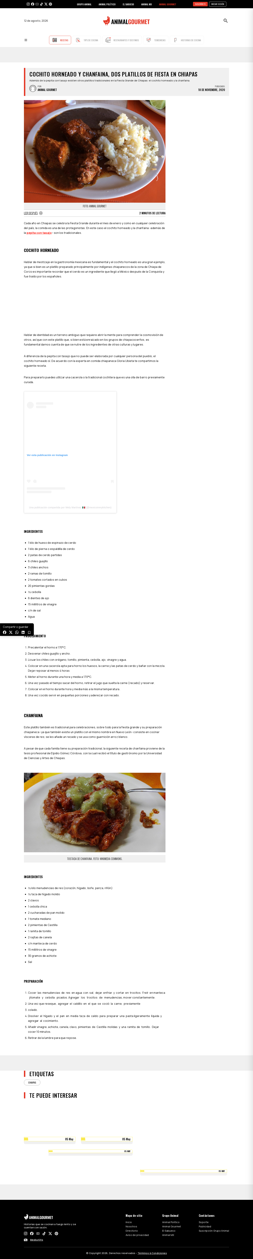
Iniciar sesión (217, 4)
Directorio (132, 1230)
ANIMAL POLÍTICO (107, 4)
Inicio (129, 1222)
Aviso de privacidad (137, 1235)
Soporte (204, 1222)
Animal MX (168, 1235)
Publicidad (205, 1226)
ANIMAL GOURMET (167, 4)
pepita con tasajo (39, 233)
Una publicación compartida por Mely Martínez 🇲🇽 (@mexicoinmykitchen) (70, 507)
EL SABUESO (128, 4)
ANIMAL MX (146, 4)
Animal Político (170, 1222)
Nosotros (131, 1226)
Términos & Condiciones (152, 1253)
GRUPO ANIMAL (84, 4)
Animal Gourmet (171, 1226)
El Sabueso (168, 1230)
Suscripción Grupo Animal (214, 1230)
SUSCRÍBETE (200, 4)
